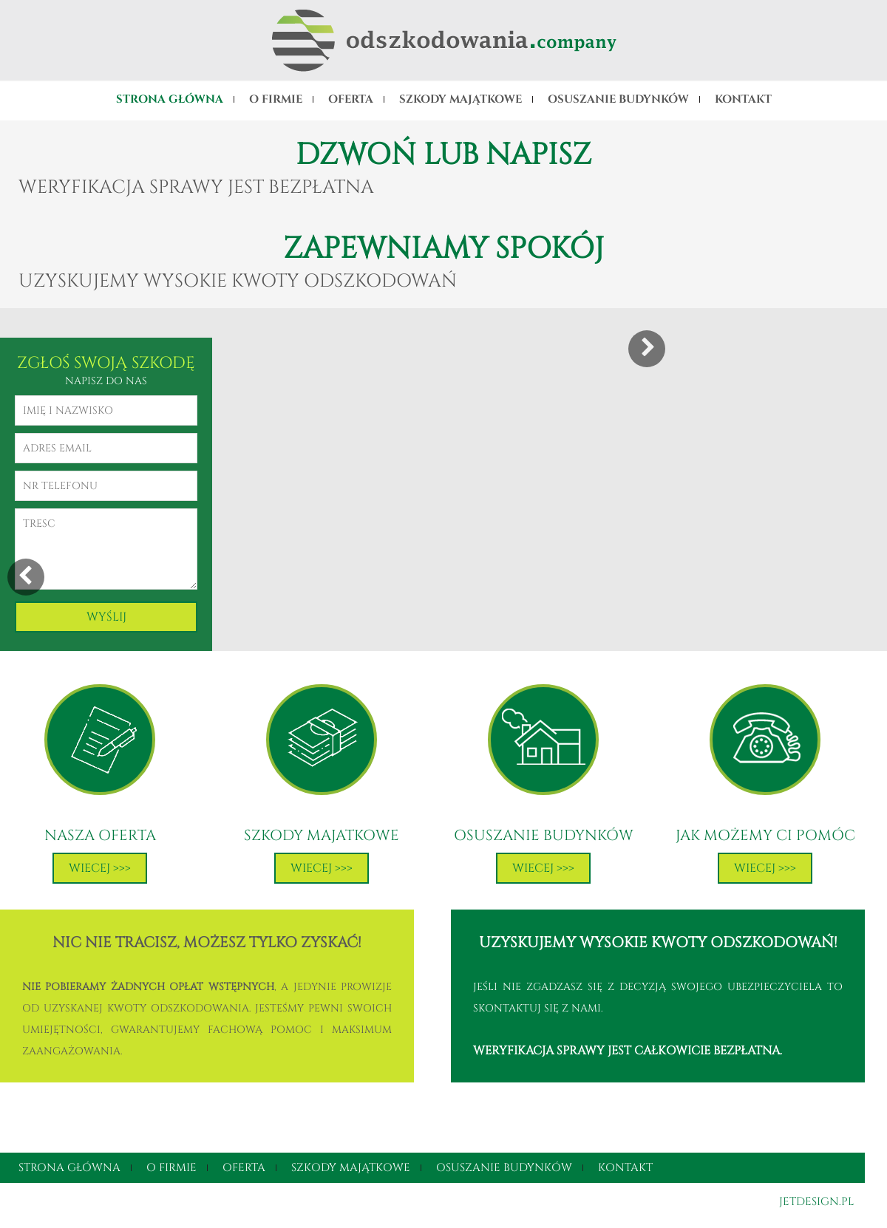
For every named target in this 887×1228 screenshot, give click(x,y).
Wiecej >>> (100, 868)
